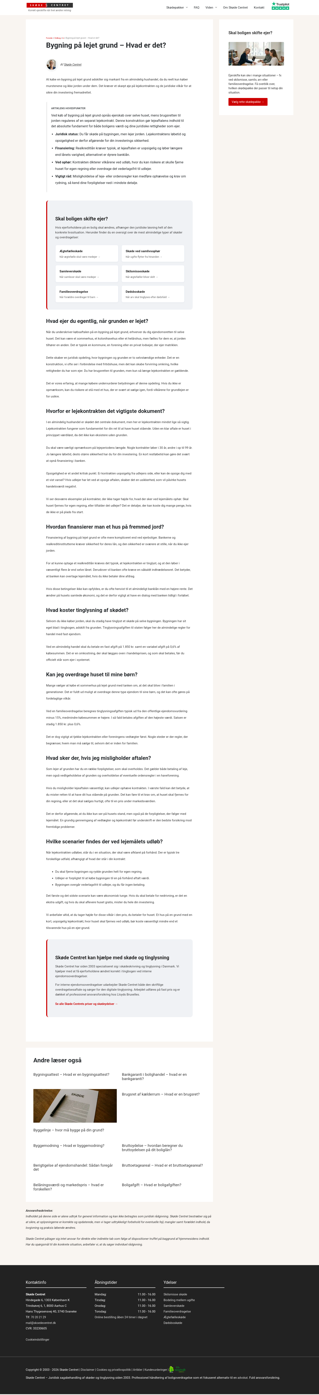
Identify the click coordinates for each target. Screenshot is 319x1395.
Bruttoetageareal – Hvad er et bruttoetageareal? (148, 1168)
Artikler (141, 1371)
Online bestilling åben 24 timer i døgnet (121, 1318)
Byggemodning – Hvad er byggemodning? (71, 1147)
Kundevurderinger (160, 1371)
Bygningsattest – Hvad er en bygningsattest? (73, 1076)
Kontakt (259, 8)
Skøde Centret (73, 64)
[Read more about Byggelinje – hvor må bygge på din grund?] (75, 1108)
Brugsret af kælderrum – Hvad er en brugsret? (163, 1096)
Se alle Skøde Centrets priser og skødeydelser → (88, 1006)
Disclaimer (88, 1371)
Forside (49, 38)
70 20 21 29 (38, 1318)
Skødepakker (175, 8)
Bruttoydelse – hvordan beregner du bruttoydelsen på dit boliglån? (154, 1149)
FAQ (196, 8)
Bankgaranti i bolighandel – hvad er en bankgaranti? (156, 1078)
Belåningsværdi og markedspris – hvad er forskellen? (70, 1188)
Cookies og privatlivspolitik (115, 1371)
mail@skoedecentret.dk (42, 1324)
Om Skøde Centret (235, 8)
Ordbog (58, 38)
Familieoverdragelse (177, 1312)
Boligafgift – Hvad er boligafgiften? (153, 1186)
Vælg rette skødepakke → (248, 101)
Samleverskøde (174, 1306)
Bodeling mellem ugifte (179, 1301)
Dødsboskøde (173, 1324)
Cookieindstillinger (38, 1340)
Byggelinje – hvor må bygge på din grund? (71, 1132)
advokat (242, 1378)
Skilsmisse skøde (175, 1295)
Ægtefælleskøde (175, 1318)
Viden (209, 8)
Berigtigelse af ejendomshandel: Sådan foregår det (68, 1168)
